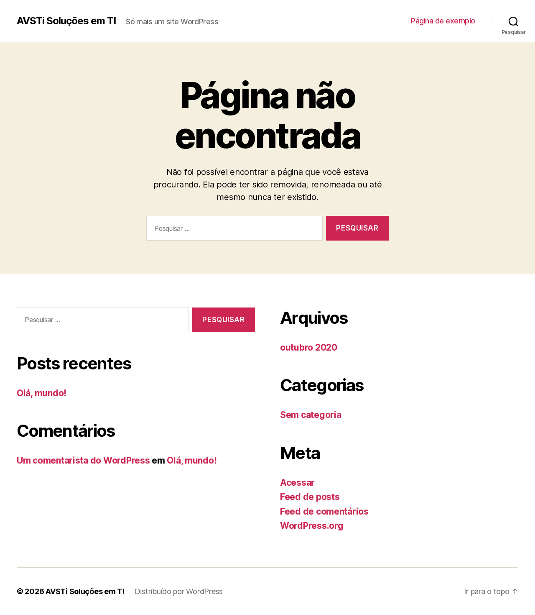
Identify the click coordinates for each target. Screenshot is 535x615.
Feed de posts (310, 497)
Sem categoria (310, 415)
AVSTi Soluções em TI (66, 21)
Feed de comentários (324, 511)
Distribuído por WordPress (179, 591)
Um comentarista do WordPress (83, 460)
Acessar (297, 482)
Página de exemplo (443, 20)
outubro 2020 (308, 347)
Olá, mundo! (41, 393)
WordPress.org (312, 525)
